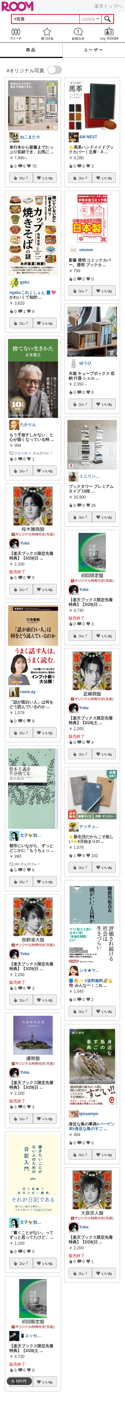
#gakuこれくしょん (27, 292)
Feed (15, 34)
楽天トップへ (108, 6)
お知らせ (78, 34)
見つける (47, 34)
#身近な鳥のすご (88, 1128)
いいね (47, 178)
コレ (24, 178)
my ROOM (109, 34)
